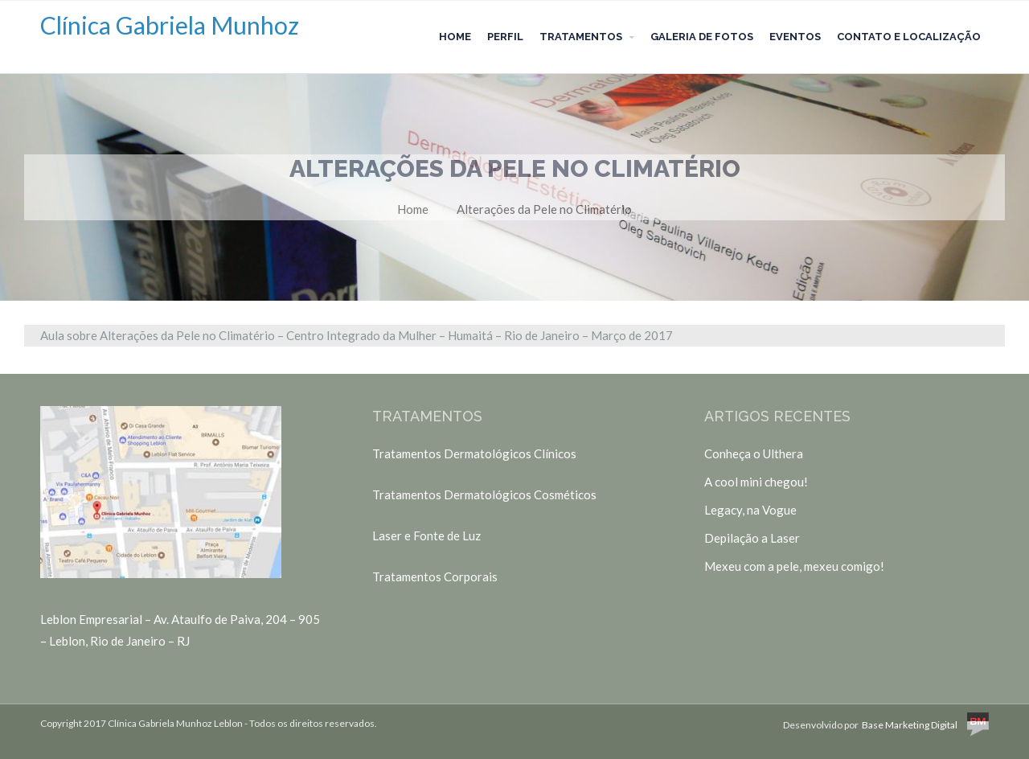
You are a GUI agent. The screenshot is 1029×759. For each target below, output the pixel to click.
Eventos (795, 37)
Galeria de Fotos (701, 37)
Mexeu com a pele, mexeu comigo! (794, 566)
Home (455, 37)
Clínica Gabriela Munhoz (169, 24)
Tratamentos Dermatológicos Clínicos (474, 453)
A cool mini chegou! (756, 481)
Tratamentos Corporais (435, 576)
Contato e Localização (909, 37)
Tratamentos (580, 37)
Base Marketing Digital (925, 725)
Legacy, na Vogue (750, 510)
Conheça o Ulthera (753, 453)
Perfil (505, 37)
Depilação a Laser (752, 538)
